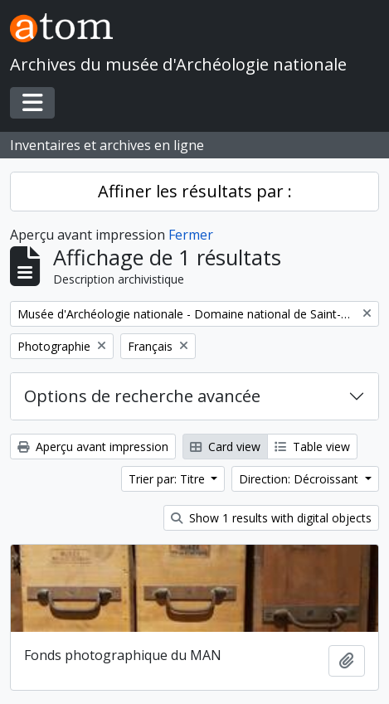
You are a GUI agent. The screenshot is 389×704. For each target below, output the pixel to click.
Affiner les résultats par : (195, 191)
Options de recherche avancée (142, 396)
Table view (312, 446)
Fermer (190, 235)
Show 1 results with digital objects (271, 518)
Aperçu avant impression (92, 446)
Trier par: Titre (168, 479)
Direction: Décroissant (300, 479)
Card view (225, 446)
